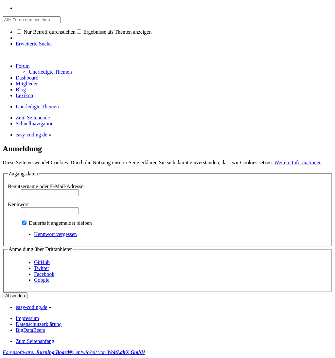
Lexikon (24, 95)
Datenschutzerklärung (39, 324)
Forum (23, 66)
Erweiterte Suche (34, 43)
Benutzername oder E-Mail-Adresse (45, 186)
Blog (21, 89)
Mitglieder (27, 83)
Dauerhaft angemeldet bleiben (57, 223)
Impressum (27, 318)
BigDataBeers (30, 330)
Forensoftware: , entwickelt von (74, 352)
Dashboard (27, 78)
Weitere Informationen (298, 162)
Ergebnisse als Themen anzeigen (114, 32)
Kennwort (18, 204)
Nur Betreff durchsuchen (46, 32)
